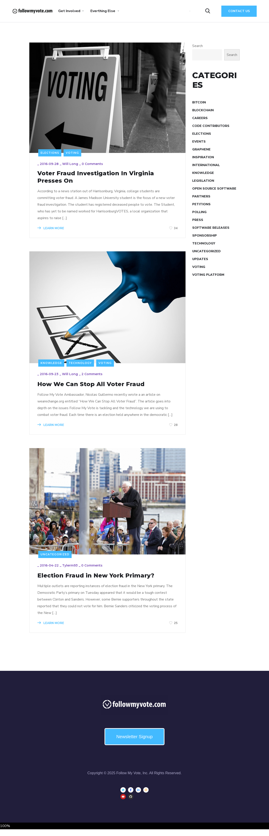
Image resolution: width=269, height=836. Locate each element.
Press (197, 220)
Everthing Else (102, 11)
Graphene (201, 149)
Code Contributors (210, 126)
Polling (199, 212)
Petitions (201, 204)
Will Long (71, 165)
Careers (200, 118)
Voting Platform (208, 275)
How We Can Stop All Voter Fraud (99, 388)
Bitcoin (199, 102)
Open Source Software (214, 188)
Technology (80, 366)
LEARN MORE (51, 231)
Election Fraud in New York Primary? (104, 581)
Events (199, 141)
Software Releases (210, 228)
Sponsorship (204, 235)
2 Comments (93, 378)
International (206, 165)
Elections (50, 152)
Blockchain (203, 110)
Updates (200, 259)
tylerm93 (71, 571)
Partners (201, 196)
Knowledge (51, 366)
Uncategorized (55, 559)
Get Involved (69, 11)
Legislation (203, 181)
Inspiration (203, 157)
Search (197, 45)
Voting (72, 152)
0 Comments (93, 165)
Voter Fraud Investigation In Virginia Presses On (104, 179)
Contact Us (239, 11)
